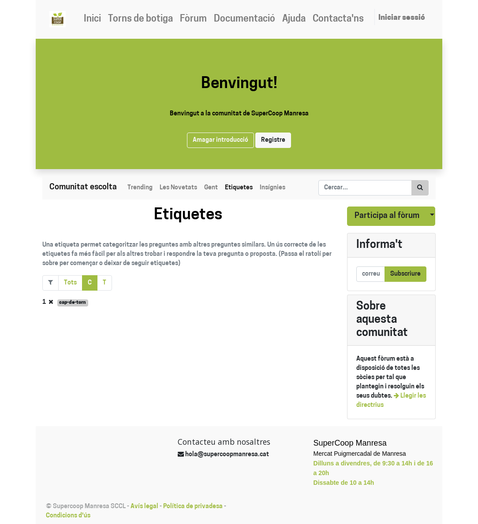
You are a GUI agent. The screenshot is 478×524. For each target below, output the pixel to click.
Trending (140, 188)
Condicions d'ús (68, 516)
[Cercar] (420, 188)
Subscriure (405, 274)
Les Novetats (178, 188)
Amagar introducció (220, 140)
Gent (211, 188)
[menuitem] (92, 19)
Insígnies (272, 188)
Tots (70, 283)
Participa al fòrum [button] (387, 216)
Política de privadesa (193, 506)
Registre (273, 140)
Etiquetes (239, 188)
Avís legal (144, 506)
